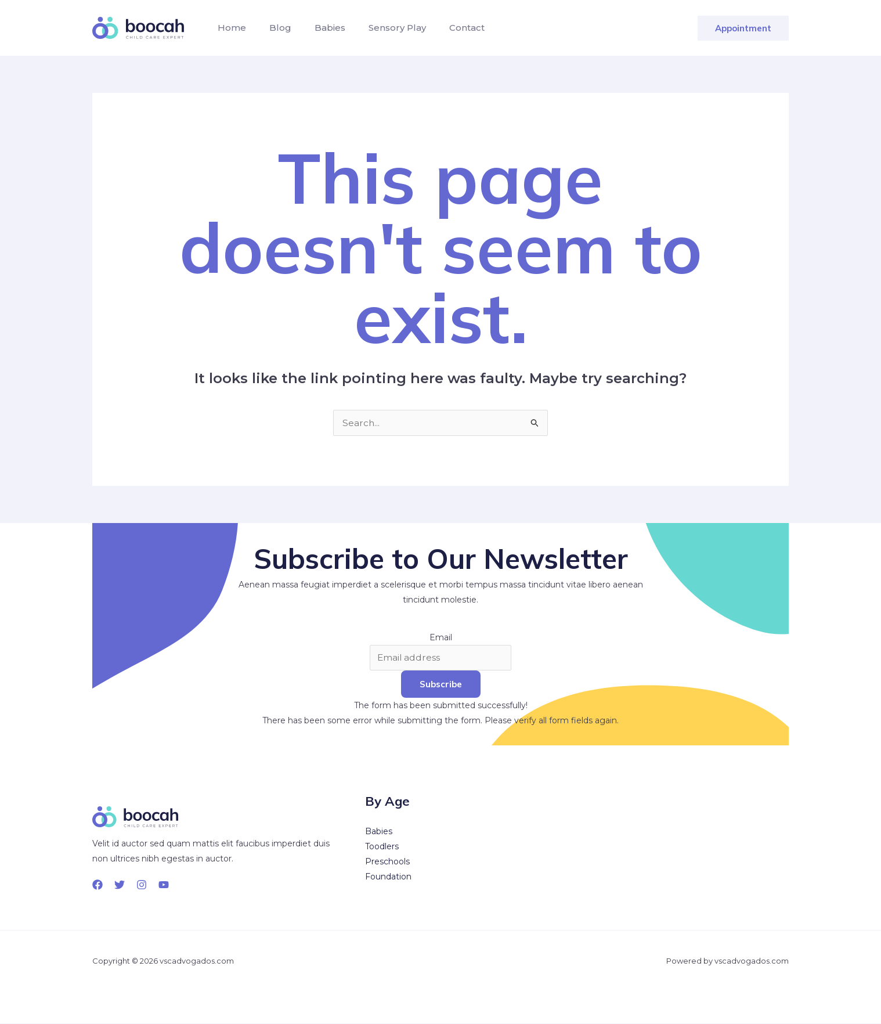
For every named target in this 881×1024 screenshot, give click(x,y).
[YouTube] (163, 885)
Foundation (388, 877)
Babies (318, 27)
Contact (446, 27)
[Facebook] (97, 885)
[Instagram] (141, 885)
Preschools (387, 862)
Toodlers (382, 847)
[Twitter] (119, 885)
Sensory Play (381, 27)
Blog (273, 27)
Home (229, 27)
